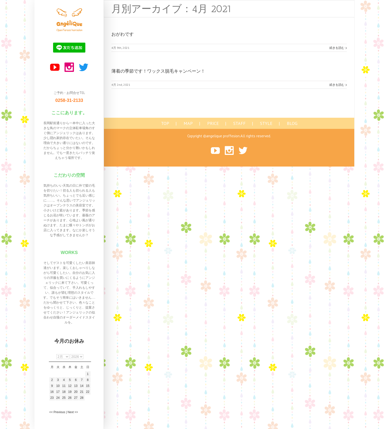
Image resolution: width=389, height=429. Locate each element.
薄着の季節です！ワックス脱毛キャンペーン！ (158, 71)
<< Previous (57, 412)
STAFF (239, 123)
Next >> (72, 412)
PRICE (213, 123)
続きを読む (336, 48)
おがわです (122, 34)
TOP (165, 123)
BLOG (292, 123)
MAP (188, 123)
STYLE (266, 123)
